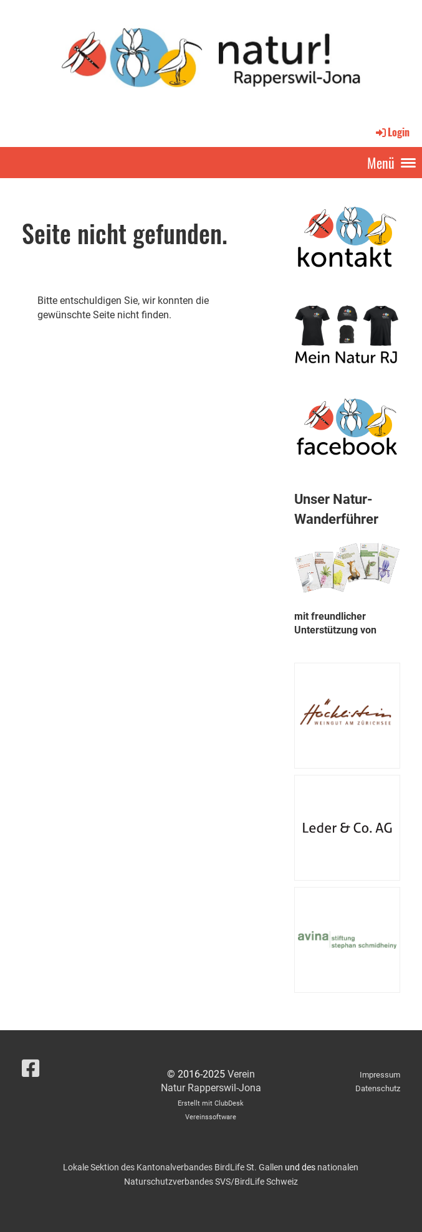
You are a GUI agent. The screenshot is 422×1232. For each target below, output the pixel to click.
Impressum (380, 1074)
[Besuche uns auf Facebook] (30, 1069)
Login (392, 132)
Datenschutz (377, 1088)
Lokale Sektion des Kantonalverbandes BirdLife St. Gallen (173, 1167)
